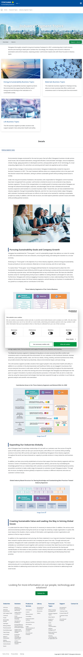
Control (27, 612)
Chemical (5, 615)
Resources (39, 611)
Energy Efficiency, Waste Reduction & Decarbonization (19, 626)
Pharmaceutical (7, 628)
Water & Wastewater (6, 637)
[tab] (8, 150)
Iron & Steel (6, 634)
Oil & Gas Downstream (6, 610)
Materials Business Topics (55, 82)
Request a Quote (75, 42)
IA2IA (49, 623)
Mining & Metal (7, 625)
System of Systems (50, 620)
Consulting (28, 616)
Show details (70, 339)
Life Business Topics (11, 122)
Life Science (29, 624)
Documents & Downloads (40, 608)
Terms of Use (5, 654)
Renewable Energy (6, 620)
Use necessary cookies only (41, 344)
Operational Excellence (17, 621)
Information (29, 610)
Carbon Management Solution (18, 642)
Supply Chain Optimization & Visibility (18, 631)
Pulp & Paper (6, 632)
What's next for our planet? (52, 610)
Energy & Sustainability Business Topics (19, 82)
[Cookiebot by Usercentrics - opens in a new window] (70, 311)
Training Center (63, 611)
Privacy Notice (14, 654)
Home (5, 10)
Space (4, 646)
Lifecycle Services (30, 622)
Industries (6, 604)
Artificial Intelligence (51, 629)
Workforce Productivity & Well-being (18, 609)
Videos (38, 613)
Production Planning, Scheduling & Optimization (18, 636)
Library (39, 604)
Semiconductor (7, 644)
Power (4, 617)
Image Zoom (41, 436)
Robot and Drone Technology (52, 632)
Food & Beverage (7, 630)
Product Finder (63, 613)
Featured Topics (13, 10)
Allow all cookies (65, 344)
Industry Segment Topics (52, 614)
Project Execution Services (30, 619)
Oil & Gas (5, 607)
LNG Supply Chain (7, 613)
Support (62, 604)
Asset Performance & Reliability (18, 617)
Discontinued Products (29, 633)
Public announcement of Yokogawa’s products (30, 628)
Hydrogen (5, 623)
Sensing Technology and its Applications (52, 637)
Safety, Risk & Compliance (18, 613)
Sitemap (22, 654)
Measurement (29, 614)
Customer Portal (64, 615)
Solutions (18, 604)
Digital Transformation (52, 625)
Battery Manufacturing (7, 640)
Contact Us (41, 593)
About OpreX (51, 617)
